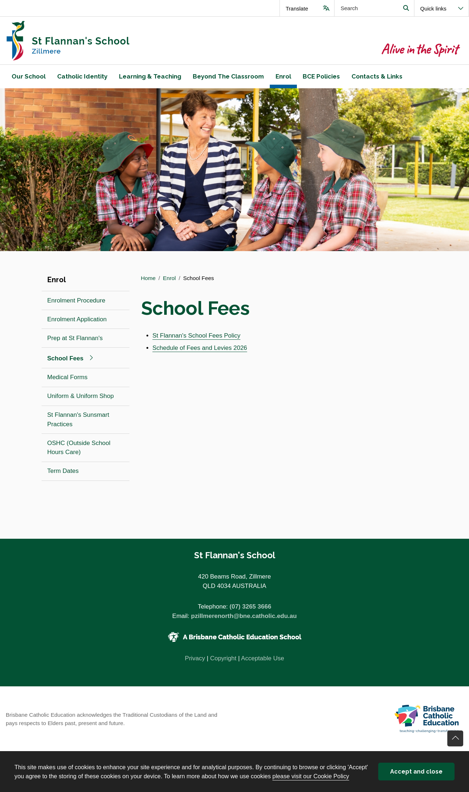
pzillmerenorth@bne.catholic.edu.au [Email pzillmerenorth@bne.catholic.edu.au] (244, 616)
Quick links (433, 8)
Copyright (223, 658)
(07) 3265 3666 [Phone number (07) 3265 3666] (250, 606)
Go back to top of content (455, 738)
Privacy (195, 658)
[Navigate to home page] (117, 41)
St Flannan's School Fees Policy (196, 335)
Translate (297, 8)
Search (406, 8)
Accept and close (416, 771)
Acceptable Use (262, 658)
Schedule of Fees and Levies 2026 (200, 347)
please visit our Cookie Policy (310, 776)
